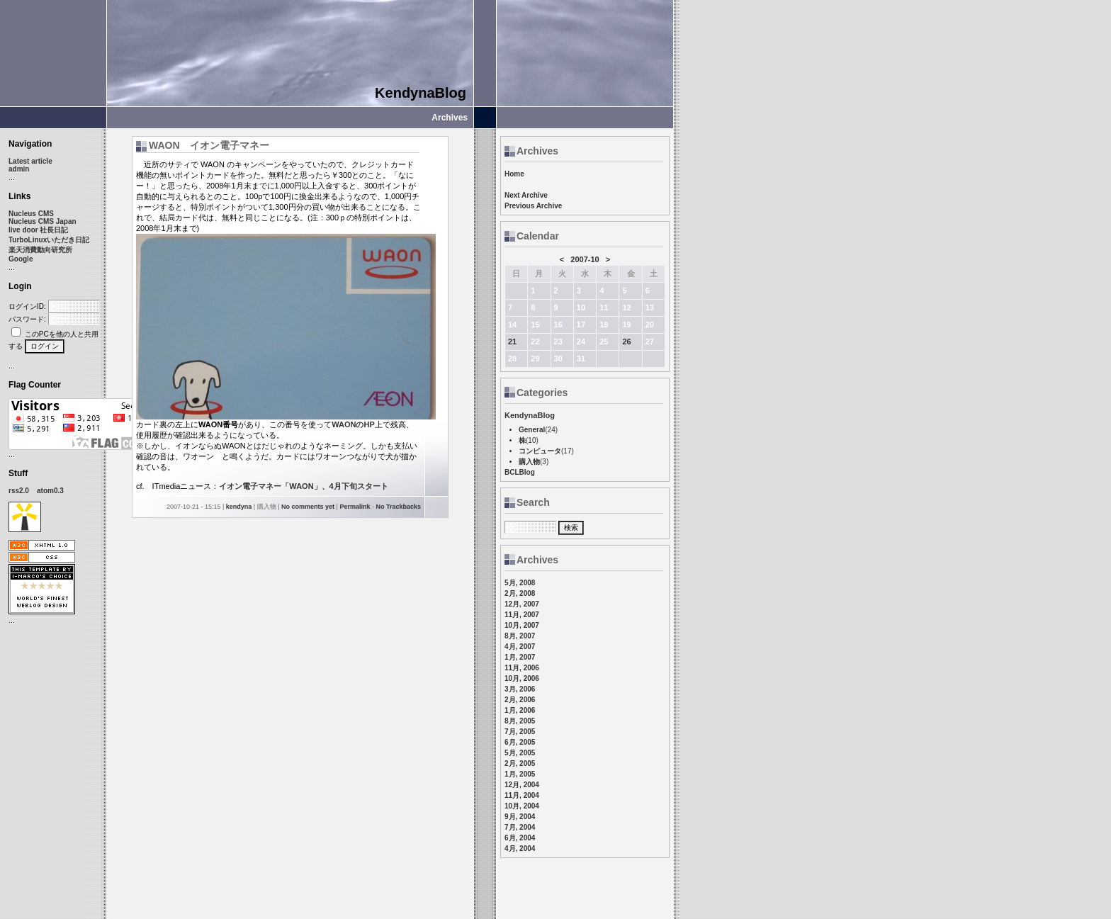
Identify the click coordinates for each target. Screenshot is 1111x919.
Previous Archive (533, 206)
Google (21, 259)
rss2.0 (19, 491)
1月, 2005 (519, 774)
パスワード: (27, 319)
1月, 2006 (519, 710)
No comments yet (307, 506)
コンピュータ (540, 451)
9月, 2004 (519, 817)
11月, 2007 (521, 615)
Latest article (30, 161)
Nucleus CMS (31, 214)
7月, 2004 (519, 827)
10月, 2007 (521, 625)
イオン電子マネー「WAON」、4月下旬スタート (303, 486)
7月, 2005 (519, 731)
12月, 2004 (521, 785)
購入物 (529, 462)
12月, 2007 (521, 604)
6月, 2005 (519, 742)
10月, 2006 (521, 678)
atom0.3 (50, 491)
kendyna (239, 506)
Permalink (354, 506)
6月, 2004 (519, 838)
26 (626, 341)
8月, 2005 (519, 721)
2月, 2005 (519, 763)
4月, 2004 (519, 848)
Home (514, 174)
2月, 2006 (519, 700)
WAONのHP (353, 424)
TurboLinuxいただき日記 (49, 240)
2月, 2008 (519, 593)
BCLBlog (519, 472)
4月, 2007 (519, 646)
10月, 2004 (521, 806)
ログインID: (27, 306)
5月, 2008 (519, 583)
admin (19, 169)
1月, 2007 (519, 657)
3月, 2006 (519, 689)
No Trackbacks (398, 506)
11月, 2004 (521, 795)
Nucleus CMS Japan (43, 221)
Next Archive (526, 195)
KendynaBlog (420, 93)
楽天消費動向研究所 (40, 250)
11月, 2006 (521, 668)
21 (512, 341)
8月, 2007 (519, 636)
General (532, 430)
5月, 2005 (519, 753)
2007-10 (584, 259)
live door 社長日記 (38, 230)
